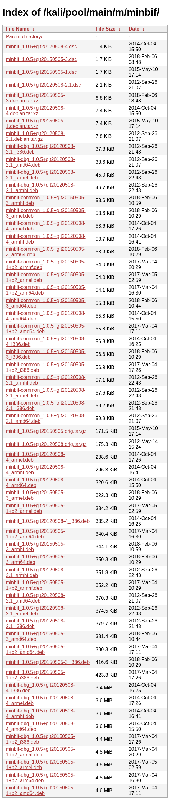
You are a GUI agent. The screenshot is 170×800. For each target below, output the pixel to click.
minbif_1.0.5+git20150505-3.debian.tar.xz (35, 97)
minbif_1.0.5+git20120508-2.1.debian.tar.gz (35, 136)
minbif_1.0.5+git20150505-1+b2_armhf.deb (35, 585)
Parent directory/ (24, 36)
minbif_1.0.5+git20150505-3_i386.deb (48, 662)
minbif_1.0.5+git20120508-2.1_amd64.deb (35, 598)
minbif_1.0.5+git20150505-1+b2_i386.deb (35, 675)
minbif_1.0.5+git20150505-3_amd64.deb (35, 636)
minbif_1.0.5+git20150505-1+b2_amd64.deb (35, 649)
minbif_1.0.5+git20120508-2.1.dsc (43, 85)
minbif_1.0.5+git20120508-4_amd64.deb (35, 482)
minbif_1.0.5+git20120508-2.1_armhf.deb (35, 572)
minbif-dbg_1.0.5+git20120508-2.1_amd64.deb (40, 162)
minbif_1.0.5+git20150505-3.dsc (41, 59)
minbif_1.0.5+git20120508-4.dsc (41, 46)
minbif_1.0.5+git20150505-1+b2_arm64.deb (35, 533)
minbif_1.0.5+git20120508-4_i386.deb (48, 521)
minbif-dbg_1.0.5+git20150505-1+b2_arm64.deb (40, 777)
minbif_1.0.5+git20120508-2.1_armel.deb (35, 610)
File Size (106, 28)
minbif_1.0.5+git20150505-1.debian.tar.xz (35, 123)
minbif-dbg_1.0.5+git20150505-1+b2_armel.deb (40, 764)
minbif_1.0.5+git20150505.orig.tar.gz (46, 431)
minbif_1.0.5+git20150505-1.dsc (41, 72)
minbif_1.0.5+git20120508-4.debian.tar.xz (35, 110)
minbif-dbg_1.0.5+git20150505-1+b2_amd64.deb (40, 790)
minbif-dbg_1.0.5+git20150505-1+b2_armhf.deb (40, 751)
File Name (18, 28)
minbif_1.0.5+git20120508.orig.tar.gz (46, 444)
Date (134, 28)
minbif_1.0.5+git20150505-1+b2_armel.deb (35, 508)
